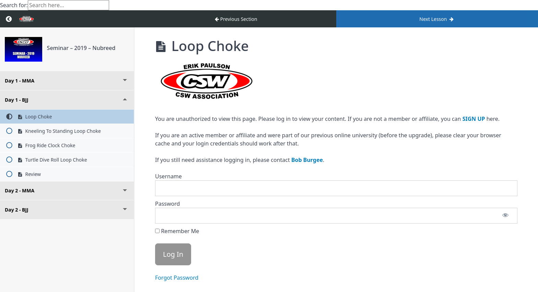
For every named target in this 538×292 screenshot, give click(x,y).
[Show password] (505, 216)
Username (168, 176)
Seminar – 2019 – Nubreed (81, 48)
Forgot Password (176, 277)
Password (167, 203)
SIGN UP (474, 119)
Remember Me (177, 231)
